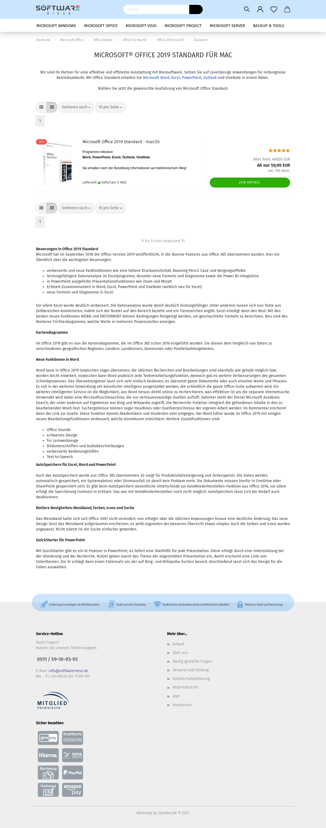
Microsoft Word (156, 77)
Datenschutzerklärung (191, 678)
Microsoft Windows (56, 25)
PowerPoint (191, 77)
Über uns (180, 652)
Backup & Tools (268, 25)
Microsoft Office (101, 25)
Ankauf (178, 644)
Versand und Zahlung (190, 670)
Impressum (182, 705)
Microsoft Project (183, 25)
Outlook (210, 77)
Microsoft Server (227, 25)
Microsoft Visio (141, 25)
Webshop (144, 813)
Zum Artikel (250, 182)
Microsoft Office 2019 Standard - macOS (121, 141)
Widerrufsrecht (185, 687)
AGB (175, 696)
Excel (175, 77)
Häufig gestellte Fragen (192, 661)
